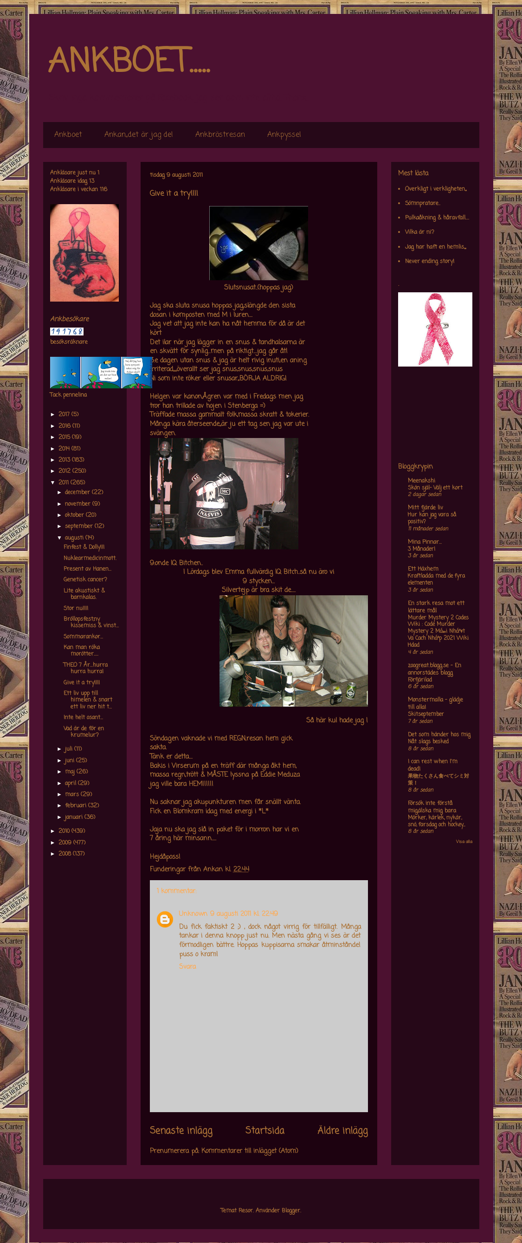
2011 (64, 483)
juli (69, 749)
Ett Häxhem (423, 569)
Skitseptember (426, 714)
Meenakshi (421, 481)
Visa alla (464, 842)
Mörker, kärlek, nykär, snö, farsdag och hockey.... (436, 821)
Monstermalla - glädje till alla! (435, 704)
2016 (65, 426)
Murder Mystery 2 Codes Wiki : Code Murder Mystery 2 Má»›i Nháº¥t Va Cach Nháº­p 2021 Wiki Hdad (438, 632)
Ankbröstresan (220, 135)
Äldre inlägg (342, 1131)
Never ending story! (429, 262)
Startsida (264, 1131)
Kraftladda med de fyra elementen (436, 579)
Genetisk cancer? (85, 580)
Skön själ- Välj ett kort (435, 488)
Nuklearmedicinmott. (90, 558)
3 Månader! (421, 549)
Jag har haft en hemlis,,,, (435, 247)
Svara (187, 967)
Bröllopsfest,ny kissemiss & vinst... (91, 622)
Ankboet (68, 135)
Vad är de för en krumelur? (84, 732)
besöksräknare (69, 342)
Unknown (193, 914)
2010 (64, 831)
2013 (65, 460)
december (78, 493)
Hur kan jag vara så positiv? (432, 518)
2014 (64, 449)
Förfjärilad (420, 680)
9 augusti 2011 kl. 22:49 (244, 914)
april (71, 783)
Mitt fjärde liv (425, 508)
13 (91, 181)
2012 (65, 471)
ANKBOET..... (128, 62)
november (78, 504)
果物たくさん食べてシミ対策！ (438, 779)
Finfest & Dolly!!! (84, 547)
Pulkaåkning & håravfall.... (437, 218)
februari (76, 806)
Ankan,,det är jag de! (138, 135)
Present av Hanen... (87, 569)
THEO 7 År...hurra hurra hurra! (86, 668)
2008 (65, 854)
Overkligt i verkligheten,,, (435, 189)
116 (103, 190)
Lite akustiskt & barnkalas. (84, 594)
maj (71, 772)
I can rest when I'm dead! (433, 765)
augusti (75, 538)
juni (70, 761)
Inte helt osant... (83, 718)
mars (73, 795)
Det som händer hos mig (439, 735)
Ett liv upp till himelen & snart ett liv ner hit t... (88, 700)
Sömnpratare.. (422, 204)
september (80, 526)
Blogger (291, 1211)
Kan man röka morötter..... (82, 651)
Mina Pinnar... (425, 542)
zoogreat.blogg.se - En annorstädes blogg (434, 669)
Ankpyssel (284, 135)
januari (74, 817)
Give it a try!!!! (82, 683)
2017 (64, 415)
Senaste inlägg (181, 1131)
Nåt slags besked (428, 742)
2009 (65, 843)
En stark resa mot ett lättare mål (436, 607)
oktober (75, 515)
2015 (65, 437)
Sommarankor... (83, 637)
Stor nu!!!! (76, 609)
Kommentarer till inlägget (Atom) (249, 1151)
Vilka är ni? (419, 232)
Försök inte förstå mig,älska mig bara (432, 807)
